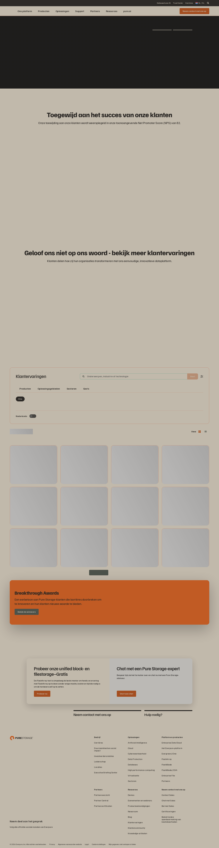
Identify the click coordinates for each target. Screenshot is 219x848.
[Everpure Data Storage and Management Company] (21, 738)
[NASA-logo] (138, 96)
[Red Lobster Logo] (87, 96)
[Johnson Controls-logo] (124, 96)
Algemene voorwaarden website (70, 844)
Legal (87, 844)
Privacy (52, 844)
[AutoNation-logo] (102, 96)
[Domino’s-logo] (131, 96)
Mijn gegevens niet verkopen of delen (122, 844)
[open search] (208, 3)
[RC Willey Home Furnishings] (80, 96)
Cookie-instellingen (99, 844)
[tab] (48, 714)
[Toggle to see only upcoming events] (33, 416)
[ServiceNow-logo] (109, 96)
